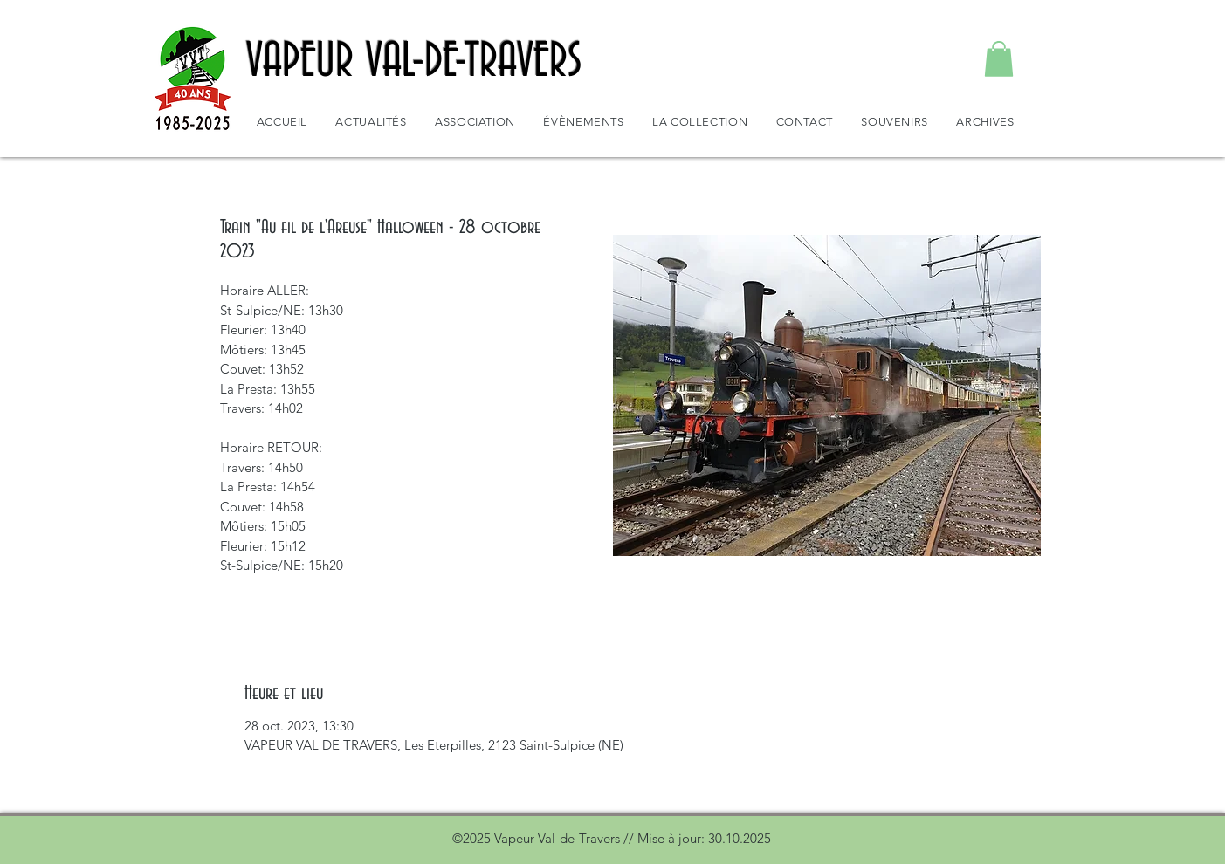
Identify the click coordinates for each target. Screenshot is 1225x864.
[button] (999, 59)
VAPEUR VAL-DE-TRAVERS (414, 62)
